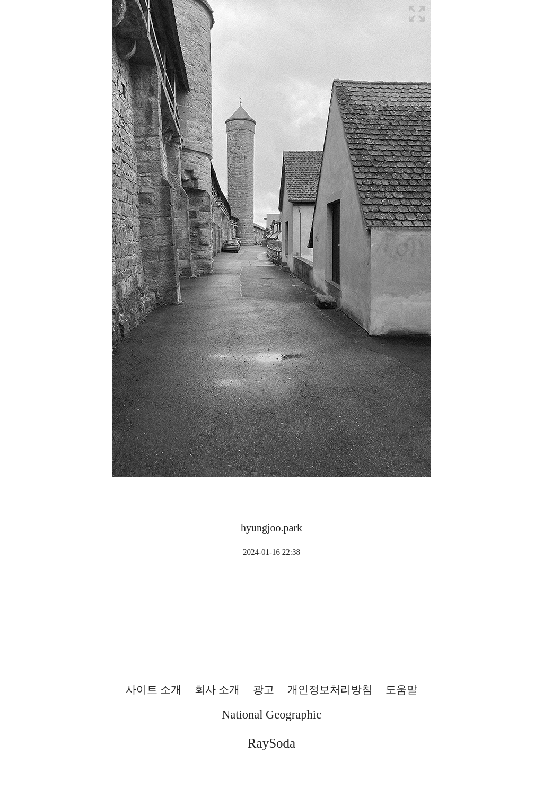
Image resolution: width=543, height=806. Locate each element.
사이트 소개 (153, 689)
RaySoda (271, 743)
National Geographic (271, 714)
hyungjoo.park (271, 527)
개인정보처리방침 (329, 689)
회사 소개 (217, 689)
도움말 (401, 689)
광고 (263, 689)
